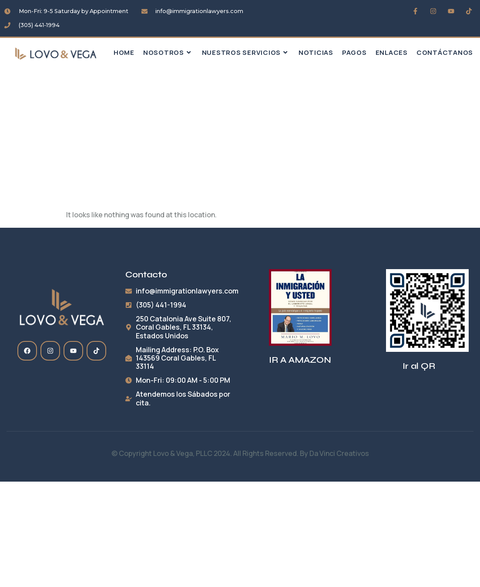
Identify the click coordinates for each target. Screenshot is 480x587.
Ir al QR (419, 366)
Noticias (316, 53)
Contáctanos (444, 53)
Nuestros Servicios (246, 53)
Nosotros (168, 53)
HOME (124, 53)
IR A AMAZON (300, 359)
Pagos (354, 53)
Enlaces (392, 53)
